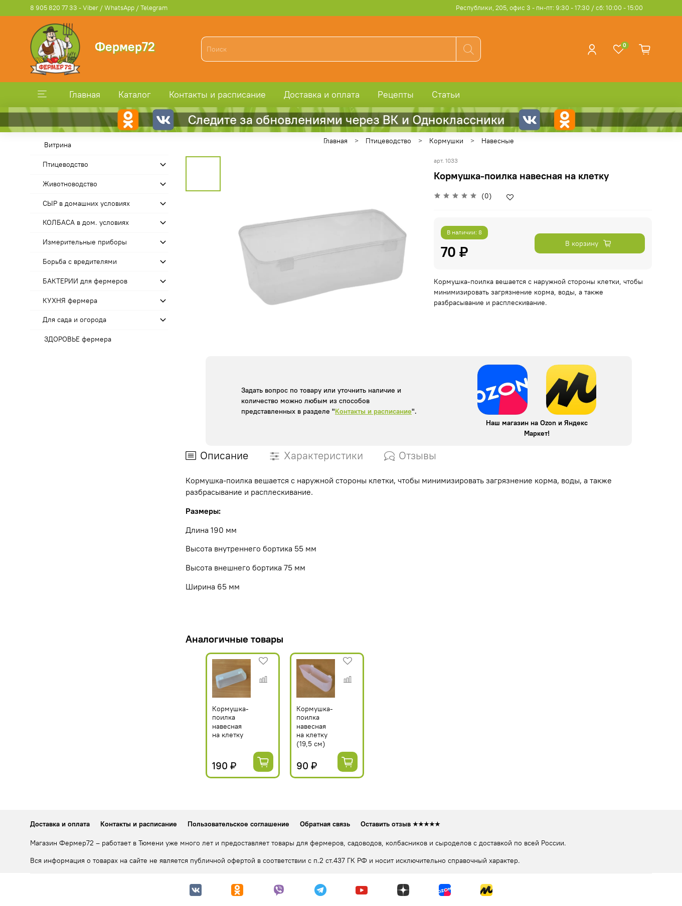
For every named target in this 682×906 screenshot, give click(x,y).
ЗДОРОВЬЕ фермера (77, 339)
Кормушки (446, 140)
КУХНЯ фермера (70, 300)
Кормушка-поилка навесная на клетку (211, 733)
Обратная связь (325, 823)
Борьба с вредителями (80, 261)
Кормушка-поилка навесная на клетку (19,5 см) (306, 737)
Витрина (57, 144)
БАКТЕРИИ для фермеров (85, 280)
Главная (84, 94)
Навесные (497, 140)
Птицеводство (388, 140)
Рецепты (396, 94)
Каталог (134, 94)
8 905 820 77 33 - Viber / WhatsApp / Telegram (98, 8)
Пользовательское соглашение (238, 823)
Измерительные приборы (85, 241)
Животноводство (70, 183)
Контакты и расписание (217, 94)
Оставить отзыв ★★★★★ (400, 823)
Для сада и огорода (74, 319)
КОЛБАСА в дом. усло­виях (86, 222)
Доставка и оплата (322, 94)
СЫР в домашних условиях (86, 203)
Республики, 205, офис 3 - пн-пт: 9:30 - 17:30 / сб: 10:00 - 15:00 (549, 8)
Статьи (446, 94)
